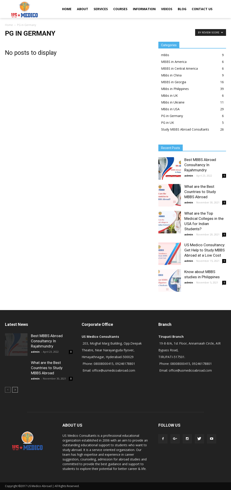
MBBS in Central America (179, 68)
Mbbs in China (171, 75)
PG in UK (167, 122)
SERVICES (101, 9)
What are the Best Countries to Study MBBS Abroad (200, 191)
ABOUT (82, 9)
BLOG (182, 9)
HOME (67, 9)
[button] (220, 9)
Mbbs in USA (170, 109)
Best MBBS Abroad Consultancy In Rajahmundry (200, 164)
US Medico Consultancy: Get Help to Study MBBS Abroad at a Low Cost (204, 250)
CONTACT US (202, 9)
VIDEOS (166, 9)
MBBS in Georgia (173, 82)
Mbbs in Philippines (175, 89)
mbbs (165, 55)
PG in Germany (172, 116)
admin (188, 175)
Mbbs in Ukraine (173, 102)
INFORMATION (144, 9)
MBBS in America (174, 62)
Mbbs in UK (169, 95)
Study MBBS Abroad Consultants (185, 129)
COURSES (120, 9)
